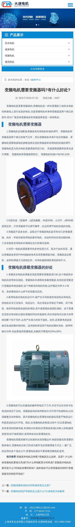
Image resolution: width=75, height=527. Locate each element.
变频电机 (9, 55)
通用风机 (9, 62)
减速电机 (9, 49)
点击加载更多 (37, 68)
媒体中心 (36, 79)
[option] (37, 18)
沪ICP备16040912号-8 (42, 518)
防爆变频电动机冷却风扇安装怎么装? (30, 485)
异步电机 (9, 43)
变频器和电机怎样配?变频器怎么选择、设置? (41, 456)
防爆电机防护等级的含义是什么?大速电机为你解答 (38, 491)
